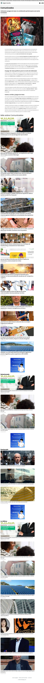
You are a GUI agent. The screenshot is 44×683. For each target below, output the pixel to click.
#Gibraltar (41, 0)
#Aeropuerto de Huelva (16, 0)
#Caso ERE (22, 0)
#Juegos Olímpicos (9, 0)
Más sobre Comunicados (12, 115)
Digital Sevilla (6, 3)
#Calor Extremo (3, 0)
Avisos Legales (15, 677)
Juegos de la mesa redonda (11, 63)
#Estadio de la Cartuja (35, 0)
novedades (20, 74)
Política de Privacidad (23, 677)
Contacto (30, 677)
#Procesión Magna (28, 0)
